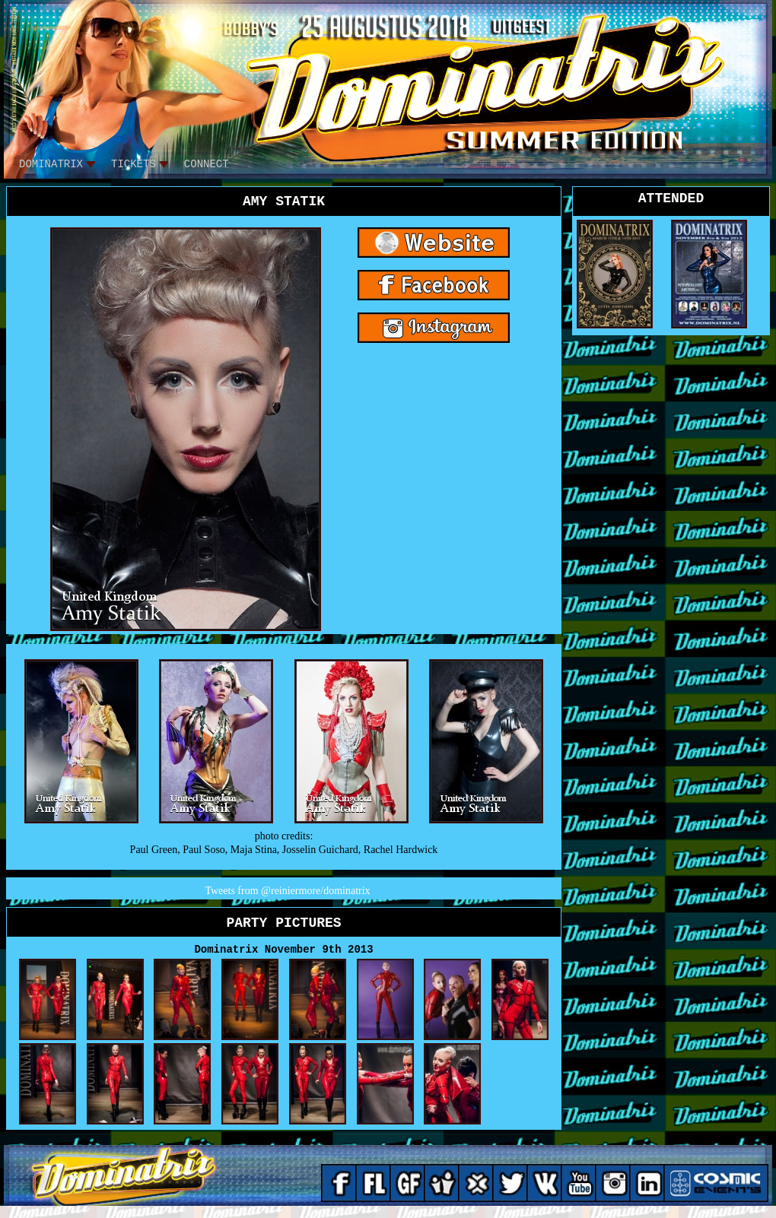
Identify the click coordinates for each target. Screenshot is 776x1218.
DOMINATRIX (51, 164)
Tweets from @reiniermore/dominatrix (287, 890)
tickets (133, 164)
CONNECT (206, 164)
